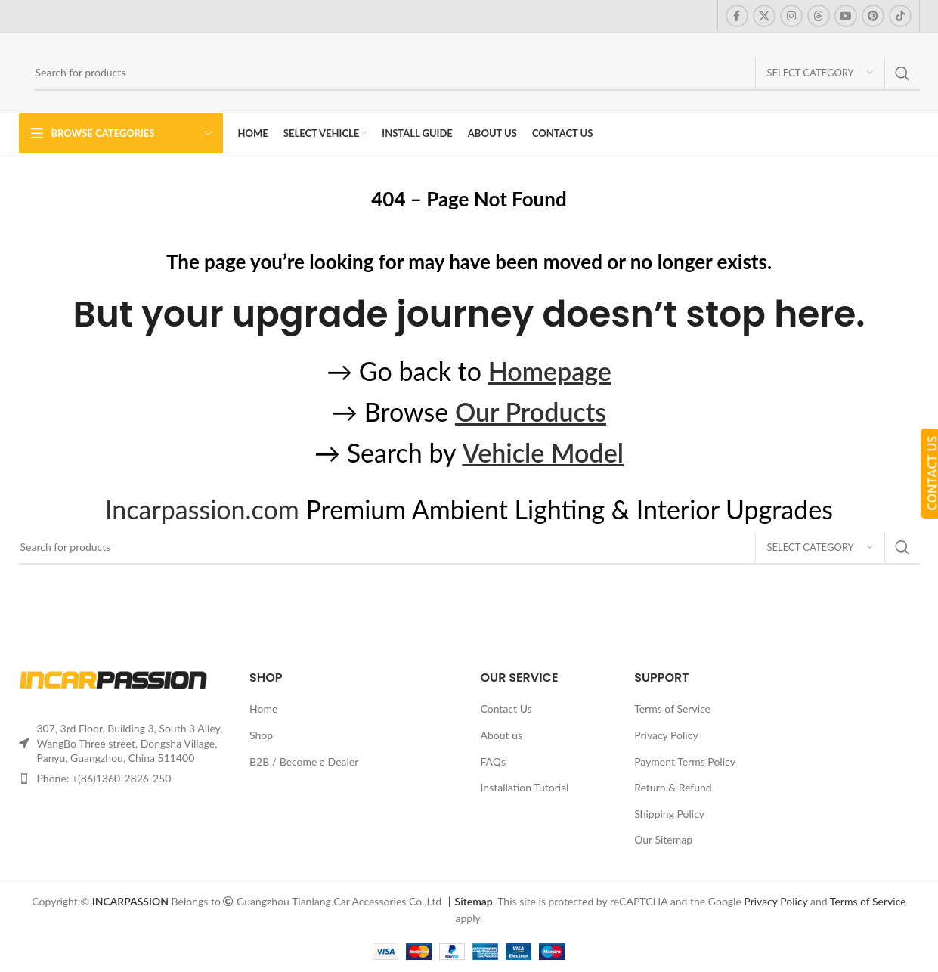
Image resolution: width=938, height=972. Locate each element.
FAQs (493, 761)
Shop (261, 735)
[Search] (477, 73)
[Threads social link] (818, 16)
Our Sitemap (663, 839)
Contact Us (506, 708)
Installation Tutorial (525, 787)
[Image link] (113, 679)
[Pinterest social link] (873, 16)
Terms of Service (672, 708)
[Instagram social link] (791, 16)
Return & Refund (673, 787)
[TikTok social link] (900, 16)
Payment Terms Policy (684, 761)
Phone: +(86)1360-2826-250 (104, 778)
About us (502, 735)
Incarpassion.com (202, 509)
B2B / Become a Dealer (303, 761)
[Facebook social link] (737, 16)
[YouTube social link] (845, 16)
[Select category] (820, 73)
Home (263, 708)
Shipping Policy (669, 813)
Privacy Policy (666, 735)
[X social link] (764, 16)
